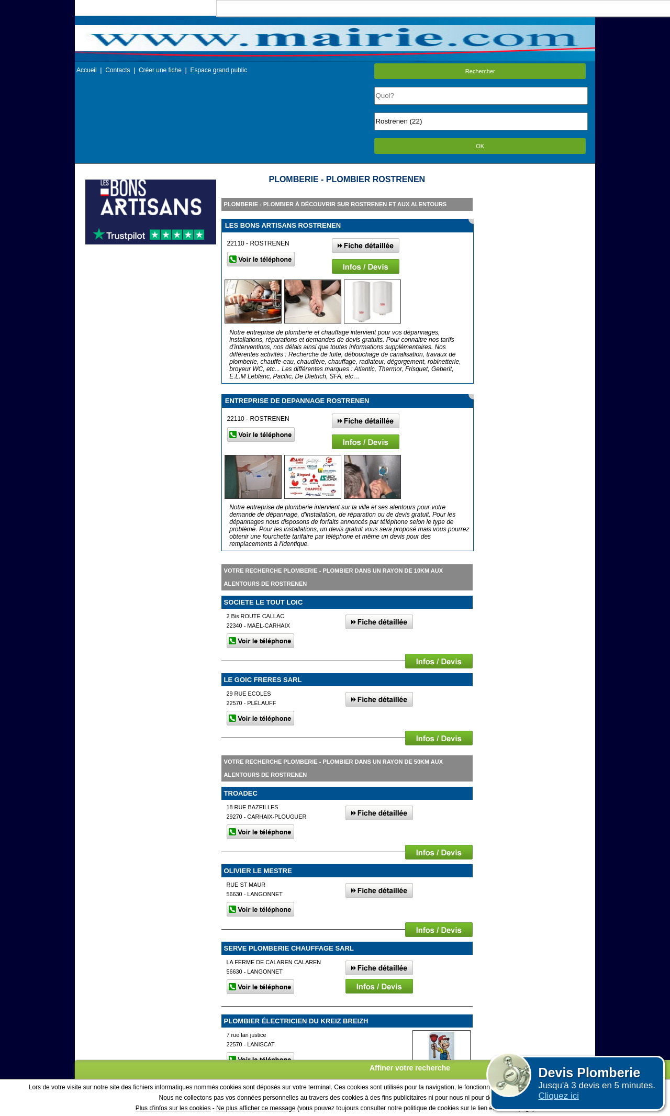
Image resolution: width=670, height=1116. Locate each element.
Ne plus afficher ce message (255, 1108)
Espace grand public (218, 70)
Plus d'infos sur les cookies (173, 1108)
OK (480, 146)
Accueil (86, 70)
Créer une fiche (160, 70)
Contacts (117, 70)
